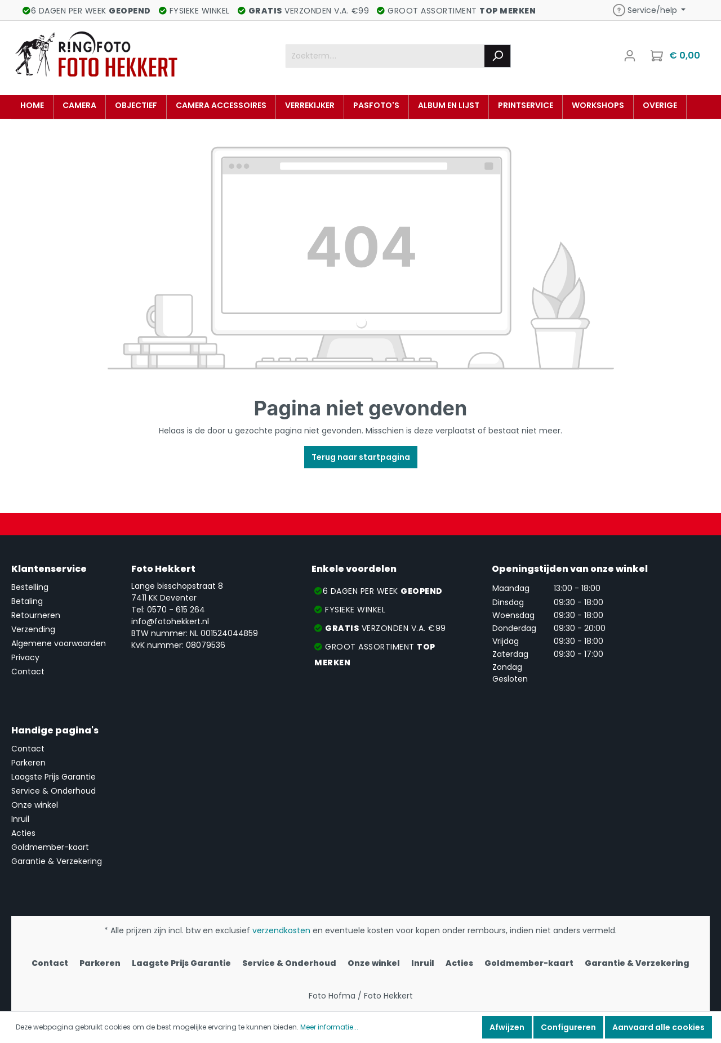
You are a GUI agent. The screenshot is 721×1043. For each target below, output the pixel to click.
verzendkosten (281, 930)
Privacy (25, 657)
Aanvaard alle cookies (658, 1027)
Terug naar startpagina (360, 457)
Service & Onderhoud (53, 790)
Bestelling (29, 587)
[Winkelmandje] (676, 55)
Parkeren (28, 762)
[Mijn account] (629, 55)
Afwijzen (506, 1027)
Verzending (33, 629)
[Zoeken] (497, 56)
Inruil (20, 819)
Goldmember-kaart (50, 847)
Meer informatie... (329, 1027)
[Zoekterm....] (385, 56)
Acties (23, 833)
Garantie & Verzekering (56, 861)
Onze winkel (34, 805)
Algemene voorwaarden (58, 643)
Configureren (568, 1027)
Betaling (27, 601)
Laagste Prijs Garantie (53, 776)
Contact (27, 671)
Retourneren (35, 615)
